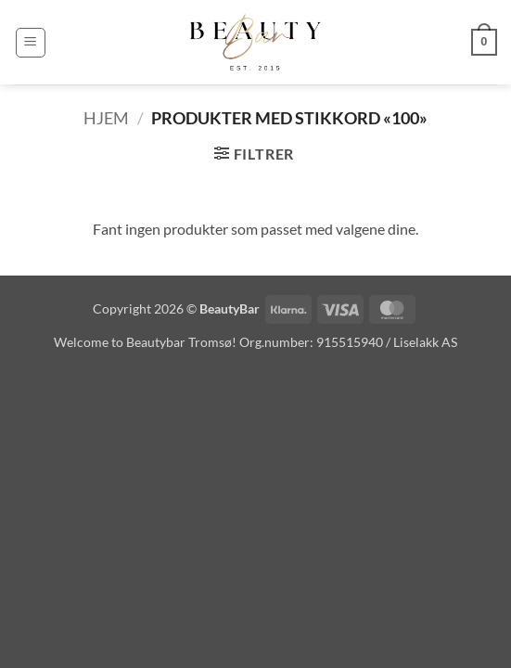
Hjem (106, 118)
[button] (30, 43)
